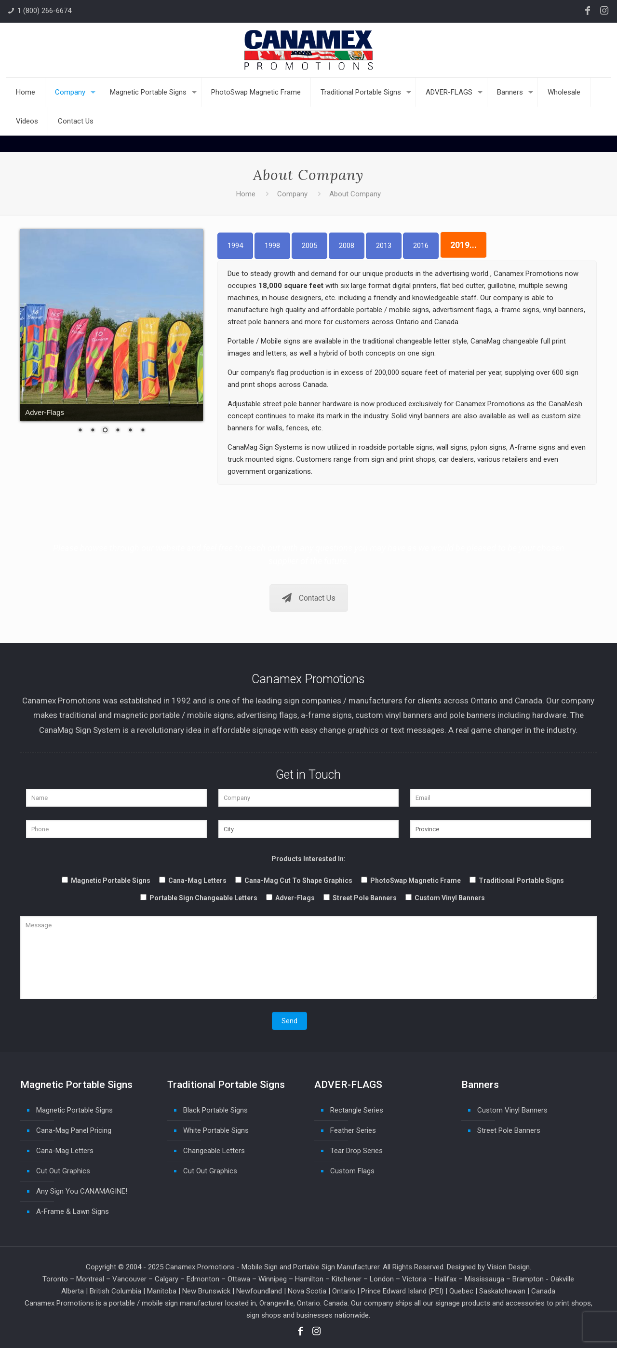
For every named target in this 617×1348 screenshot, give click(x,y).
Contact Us (308, 598)
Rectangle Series (356, 1110)
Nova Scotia (307, 1291)
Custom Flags (352, 1171)
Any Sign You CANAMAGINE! (81, 1191)
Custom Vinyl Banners (512, 1110)
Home (245, 194)
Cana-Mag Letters (65, 1150)
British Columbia (115, 1291)
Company (292, 194)
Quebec (461, 1291)
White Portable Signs (216, 1130)
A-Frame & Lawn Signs (72, 1211)
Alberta (72, 1291)
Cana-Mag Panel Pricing (73, 1130)
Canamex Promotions (200, 1267)
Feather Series (353, 1130)
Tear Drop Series (356, 1150)
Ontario (343, 1291)
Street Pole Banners (508, 1130)
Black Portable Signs (215, 1110)
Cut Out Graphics (63, 1171)
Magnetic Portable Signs (74, 1110)
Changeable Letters (214, 1150)
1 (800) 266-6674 (44, 10)
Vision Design (508, 1267)
